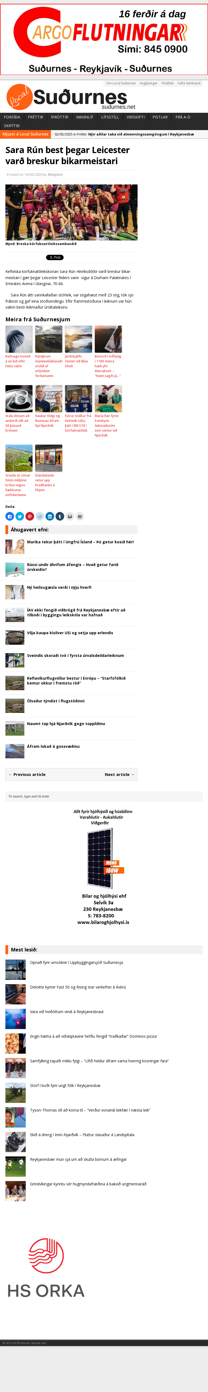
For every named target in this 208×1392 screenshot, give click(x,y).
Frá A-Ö (183, 117)
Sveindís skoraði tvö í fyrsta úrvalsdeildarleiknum (75, 655)
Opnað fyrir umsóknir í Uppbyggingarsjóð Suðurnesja (76, 962)
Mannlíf (84, 117)
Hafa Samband (189, 83)
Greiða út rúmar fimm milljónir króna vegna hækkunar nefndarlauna (17, 485)
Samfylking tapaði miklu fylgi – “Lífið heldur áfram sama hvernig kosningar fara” (99, 1060)
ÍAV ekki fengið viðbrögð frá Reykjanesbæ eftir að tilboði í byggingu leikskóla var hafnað (76, 612)
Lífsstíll (110, 117)
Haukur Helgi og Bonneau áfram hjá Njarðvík (47, 421)
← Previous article (27, 774)
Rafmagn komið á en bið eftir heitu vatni (17, 361)
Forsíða (12, 117)
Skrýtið (12, 125)
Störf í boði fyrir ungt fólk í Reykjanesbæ (65, 1085)
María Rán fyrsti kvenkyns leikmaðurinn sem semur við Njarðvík (107, 426)
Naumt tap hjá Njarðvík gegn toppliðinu (66, 723)
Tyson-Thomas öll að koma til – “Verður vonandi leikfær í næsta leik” (90, 1110)
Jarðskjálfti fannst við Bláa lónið (76, 361)
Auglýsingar (149, 83)
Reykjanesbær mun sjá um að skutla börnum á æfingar (78, 1159)
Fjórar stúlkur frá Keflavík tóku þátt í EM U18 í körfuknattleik (78, 423)
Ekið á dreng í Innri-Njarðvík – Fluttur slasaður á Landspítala (82, 1134)
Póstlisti (168, 83)
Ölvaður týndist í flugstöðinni (55, 700)
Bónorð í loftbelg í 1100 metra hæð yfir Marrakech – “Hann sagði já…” (108, 366)
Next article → (120, 774)
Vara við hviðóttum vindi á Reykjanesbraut (67, 1011)
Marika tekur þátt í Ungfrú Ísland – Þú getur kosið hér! (80, 541)
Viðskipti (136, 117)
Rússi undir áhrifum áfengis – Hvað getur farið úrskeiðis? (72, 567)
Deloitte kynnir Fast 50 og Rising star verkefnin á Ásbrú (78, 987)
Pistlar (160, 117)
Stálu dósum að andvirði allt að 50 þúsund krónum (17, 423)
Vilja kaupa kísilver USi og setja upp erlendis (70, 632)
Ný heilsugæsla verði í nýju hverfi (59, 587)
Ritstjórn (55, 174)
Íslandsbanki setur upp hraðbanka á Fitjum (45, 482)
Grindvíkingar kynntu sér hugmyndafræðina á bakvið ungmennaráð (88, 1183)
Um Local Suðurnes (121, 83)
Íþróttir (59, 117)
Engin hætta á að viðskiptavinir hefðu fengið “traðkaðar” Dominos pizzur (93, 1036)
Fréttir (35, 117)
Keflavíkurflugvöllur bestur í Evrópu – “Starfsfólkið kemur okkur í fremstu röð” (76, 681)
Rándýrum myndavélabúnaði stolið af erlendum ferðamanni (48, 366)
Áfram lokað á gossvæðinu (53, 746)
